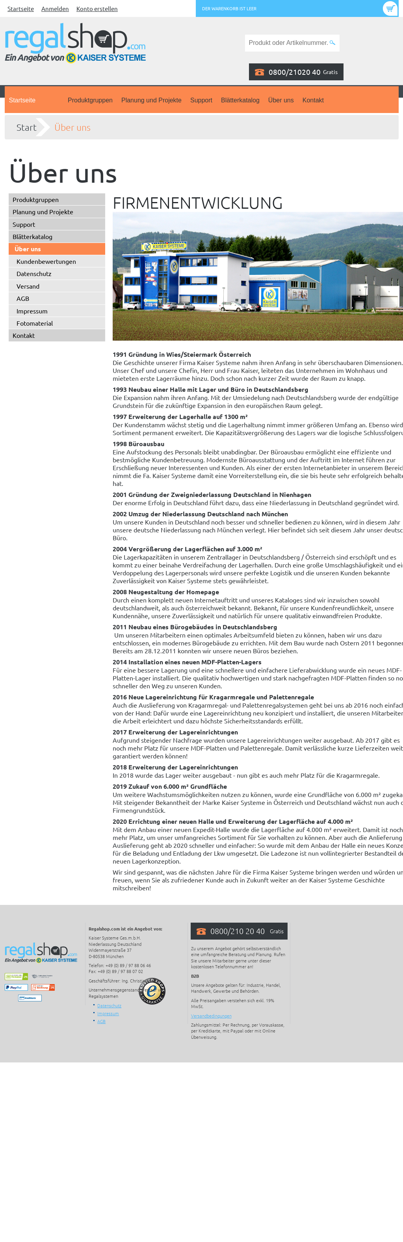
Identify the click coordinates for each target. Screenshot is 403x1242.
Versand (28, 286)
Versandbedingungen (211, 1015)
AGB (23, 298)
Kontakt (313, 100)
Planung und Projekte (151, 100)
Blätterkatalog (240, 100)
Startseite (20, 8)
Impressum (32, 311)
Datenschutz (34, 273)
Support (201, 100)
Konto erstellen (97, 8)
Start (27, 127)
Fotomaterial (35, 323)
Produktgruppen (90, 100)
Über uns (281, 100)
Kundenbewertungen (46, 261)
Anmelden (55, 8)
